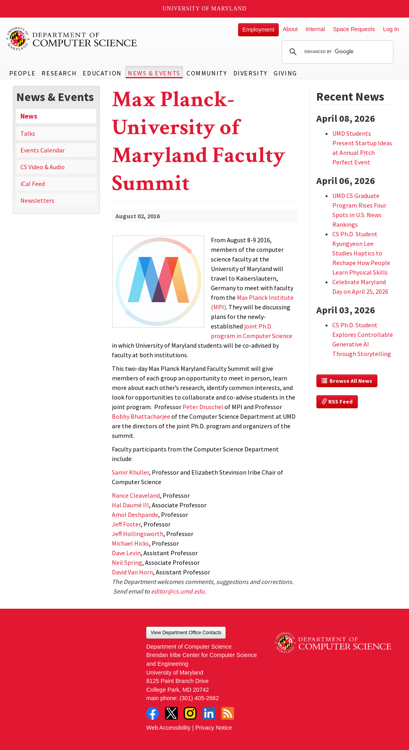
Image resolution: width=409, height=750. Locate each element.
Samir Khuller (130, 472)
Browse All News (347, 380)
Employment (258, 29)
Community (207, 73)
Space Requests (354, 29)
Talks (27, 133)
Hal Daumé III (130, 505)
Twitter (171, 713)
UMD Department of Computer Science (72, 38)
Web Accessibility (168, 727)
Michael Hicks (130, 543)
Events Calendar (42, 150)
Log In (391, 29)
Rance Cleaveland (136, 495)
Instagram (190, 713)
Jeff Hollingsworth (137, 534)
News (28, 116)
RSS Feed (337, 401)
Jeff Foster (126, 524)
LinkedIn (209, 713)
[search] (336, 51)
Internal (315, 29)
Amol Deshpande (135, 514)
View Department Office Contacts (186, 632)
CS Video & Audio (42, 167)
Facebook (152, 713)
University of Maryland (205, 9)
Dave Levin (126, 553)
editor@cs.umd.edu (177, 591)
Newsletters (37, 200)
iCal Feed (32, 184)
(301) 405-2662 (199, 698)
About (290, 29)
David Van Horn (132, 572)
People (22, 73)
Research (59, 73)
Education (102, 73)
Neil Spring (127, 562)
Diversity (250, 73)
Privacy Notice (213, 727)
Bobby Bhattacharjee (141, 416)
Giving (285, 73)
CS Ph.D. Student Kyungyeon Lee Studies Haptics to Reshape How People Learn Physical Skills (361, 253)
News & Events (154, 73)
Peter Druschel (203, 407)
